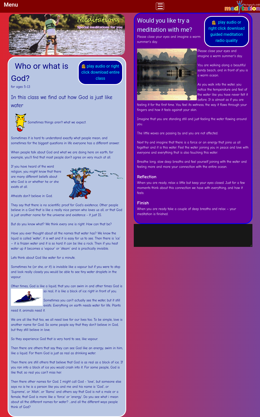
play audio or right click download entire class (100, 72)
